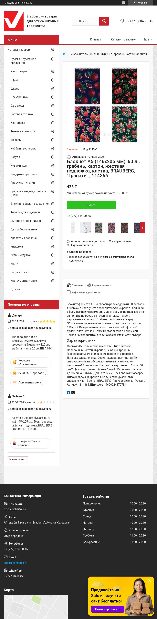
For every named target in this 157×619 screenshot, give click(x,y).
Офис (14, 80)
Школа (15, 88)
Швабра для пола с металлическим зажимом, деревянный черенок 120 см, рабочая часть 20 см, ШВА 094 (32, 342)
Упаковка (17, 246)
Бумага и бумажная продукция (23, 60)
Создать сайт (12, 2)
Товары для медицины (25, 212)
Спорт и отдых (20, 272)
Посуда (15, 157)
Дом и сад (17, 105)
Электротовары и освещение (30, 203)
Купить (91, 205)
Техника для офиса (23, 131)
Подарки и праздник (24, 174)
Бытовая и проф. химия (26, 220)
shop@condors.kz (15, 562)
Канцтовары (19, 71)
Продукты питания (23, 182)
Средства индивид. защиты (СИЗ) (29, 193)
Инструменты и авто (24, 280)
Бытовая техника (22, 114)
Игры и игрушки (21, 255)
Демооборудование (24, 229)
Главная (95, 39)
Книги (14, 263)
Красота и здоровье (24, 237)
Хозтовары (18, 122)
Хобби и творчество (24, 148)
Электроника (19, 97)
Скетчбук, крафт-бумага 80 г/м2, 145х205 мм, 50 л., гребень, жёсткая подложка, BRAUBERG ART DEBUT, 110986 (32, 423)
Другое (15, 289)
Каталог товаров (122, 39)
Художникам (19, 165)
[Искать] (104, 21)
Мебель (16, 139)
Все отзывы (16, 459)
